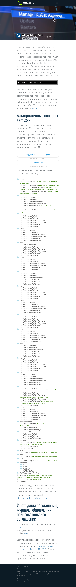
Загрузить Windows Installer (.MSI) (38, 155)
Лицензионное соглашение (46, 579)
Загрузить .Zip (38, 162)
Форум (30, 581)
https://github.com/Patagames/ (32, 497)
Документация (21, 581)
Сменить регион (22, 569)
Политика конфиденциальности (26, 579)
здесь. (35, 108)
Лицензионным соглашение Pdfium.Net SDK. (35, 547)
